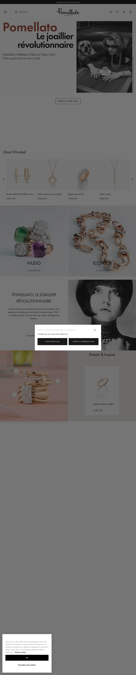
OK (27, 658)
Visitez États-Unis (52, 341)
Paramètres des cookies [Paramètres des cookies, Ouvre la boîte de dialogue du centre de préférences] (27, 665)
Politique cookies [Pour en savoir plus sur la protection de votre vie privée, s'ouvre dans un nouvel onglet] (20, 652)
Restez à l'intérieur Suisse (83, 341)
